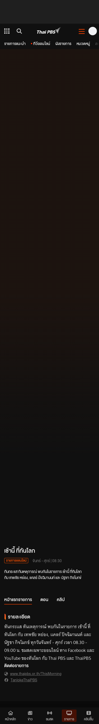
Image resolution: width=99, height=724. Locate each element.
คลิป (61, 599)
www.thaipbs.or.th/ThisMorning (36, 673)
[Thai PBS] (49, 31)
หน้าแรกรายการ (18, 599)
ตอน (44, 599)
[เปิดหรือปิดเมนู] (81, 31)
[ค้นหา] (18, 31)
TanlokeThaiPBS (24, 679)
